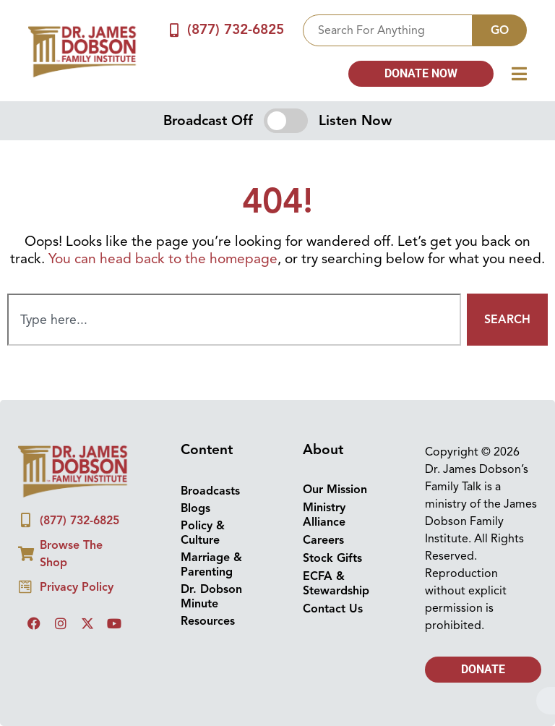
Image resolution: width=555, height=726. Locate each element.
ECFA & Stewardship (336, 583)
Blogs (195, 508)
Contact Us (333, 609)
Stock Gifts (332, 558)
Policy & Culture (203, 532)
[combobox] (388, 30)
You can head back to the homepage (163, 259)
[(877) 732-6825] (174, 30)
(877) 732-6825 (235, 29)
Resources (208, 621)
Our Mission (335, 489)
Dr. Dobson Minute (211, 596)
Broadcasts (210, 491)
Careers (323, 540)
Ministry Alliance (324, 514)
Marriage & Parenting (211, 564)
